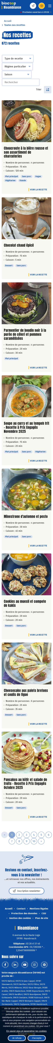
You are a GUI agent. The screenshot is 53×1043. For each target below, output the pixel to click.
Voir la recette (38, 189)
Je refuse (16, 1038)
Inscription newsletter (26, 891)
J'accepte (36, 1038)
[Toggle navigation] (49, 7)
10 (33, 841)
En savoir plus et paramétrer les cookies (26, 1031)
